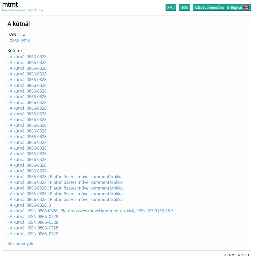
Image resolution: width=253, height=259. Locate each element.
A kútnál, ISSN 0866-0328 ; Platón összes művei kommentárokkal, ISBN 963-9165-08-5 (92, 211)
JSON (184, 7)
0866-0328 (20, 41)
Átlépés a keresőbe (209, 7)
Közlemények (20, 243)
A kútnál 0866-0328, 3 (30, 205)
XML (170, 7)
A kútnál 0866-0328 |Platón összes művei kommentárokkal (67, 176)
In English (238, 7)
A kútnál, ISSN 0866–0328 (34, 216)
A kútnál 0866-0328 (28, 57)
